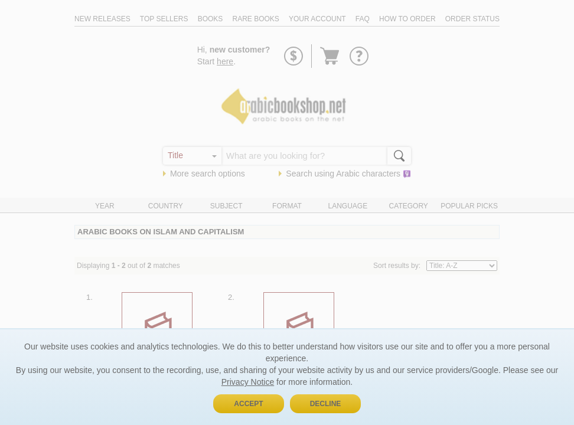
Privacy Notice (247, 382)
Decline (325, 404)
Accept (248, 404)
